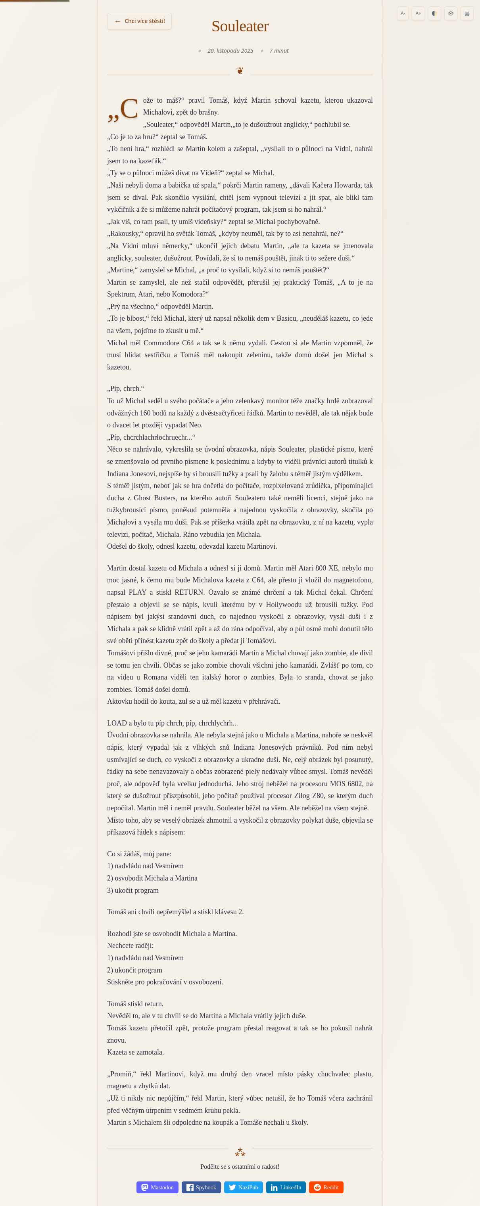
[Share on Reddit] (326, 1187)
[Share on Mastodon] (157, 1187)
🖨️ (467, 13)
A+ (418, 13)
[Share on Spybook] (201, 1187)
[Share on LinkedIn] (286, 1187)
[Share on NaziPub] (243, 1187)
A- (403, 13)
